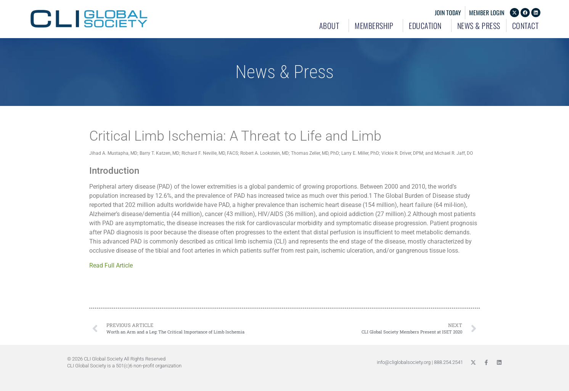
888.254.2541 (448, 362)
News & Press (478, 25)
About (331, 25)
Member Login (486, 12)
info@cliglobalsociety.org (404, 362)
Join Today (448, 12)
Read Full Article (113, 265)
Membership (376, 25)
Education (427, 25)
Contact (525, 25)
